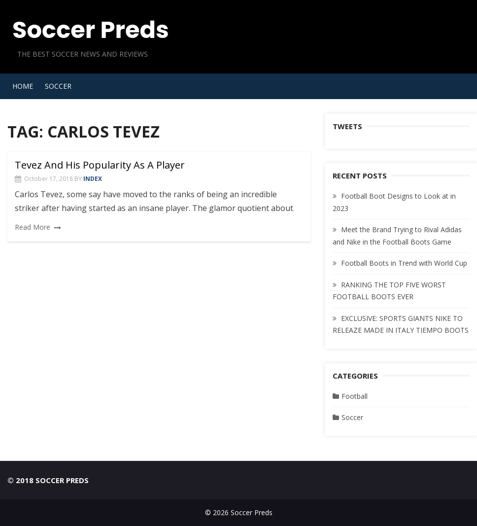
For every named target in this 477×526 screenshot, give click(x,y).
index (92, 179)
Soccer (58, 86)
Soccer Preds (90, 29)
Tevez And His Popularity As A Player (100, 165)
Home (22, 86)
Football (354, 396)
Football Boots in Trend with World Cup (404, 263)
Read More (32, 227)
